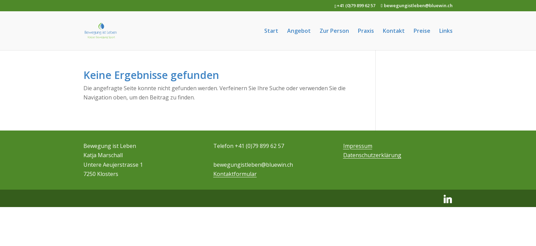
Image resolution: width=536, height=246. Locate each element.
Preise (422, 31)
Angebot (299, 31)
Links (446, 31)
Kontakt (394, 31)
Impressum (357, 146)
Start (271, 31)
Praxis (366, 31)
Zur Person (334, 31)
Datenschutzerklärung (372, 155)
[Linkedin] (448, 199)
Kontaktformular (235, 174)
